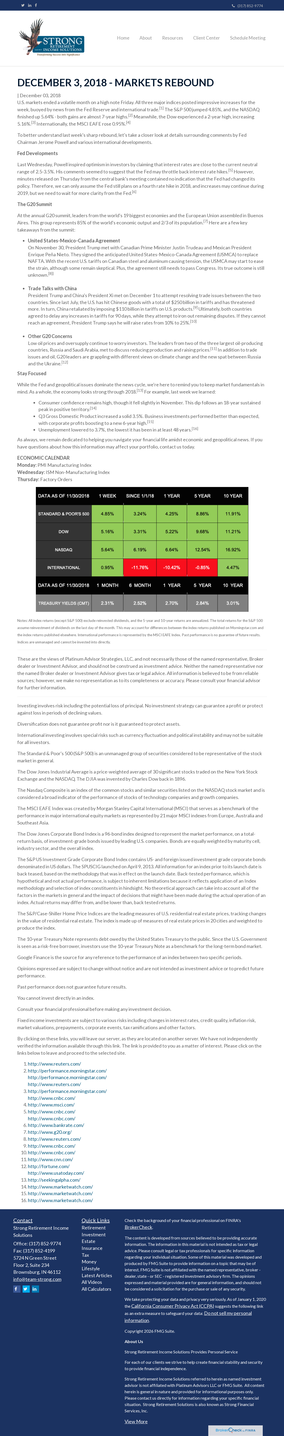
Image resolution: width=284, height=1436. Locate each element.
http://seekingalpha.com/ (54, 1180)
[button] (152, 38)
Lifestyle (91, 1268)
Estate (88, 1241)
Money (89, 1261)
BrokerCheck (138, 1227)
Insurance (92, 1248)
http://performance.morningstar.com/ (67, 1071)
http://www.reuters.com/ (54, 1064)
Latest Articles (97, 1275)
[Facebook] (36, 5)
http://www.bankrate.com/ (56, 1125)
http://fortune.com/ (49, 1166)
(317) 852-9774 (247, 5)
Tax (85, 1255)
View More (136, 1421)
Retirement (94, 1227)
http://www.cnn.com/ (50, 1159)
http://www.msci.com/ (51, 1105)
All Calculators (96, 1289)
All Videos (92, 1282)
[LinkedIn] (29, 5)
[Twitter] (23, 5)
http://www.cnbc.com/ (51, 1098)
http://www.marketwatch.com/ (60, 1187)
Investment (94, 1234)
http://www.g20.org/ (50, 1132)
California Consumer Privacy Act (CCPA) (172, 1306)
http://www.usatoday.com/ (56, 1173)
